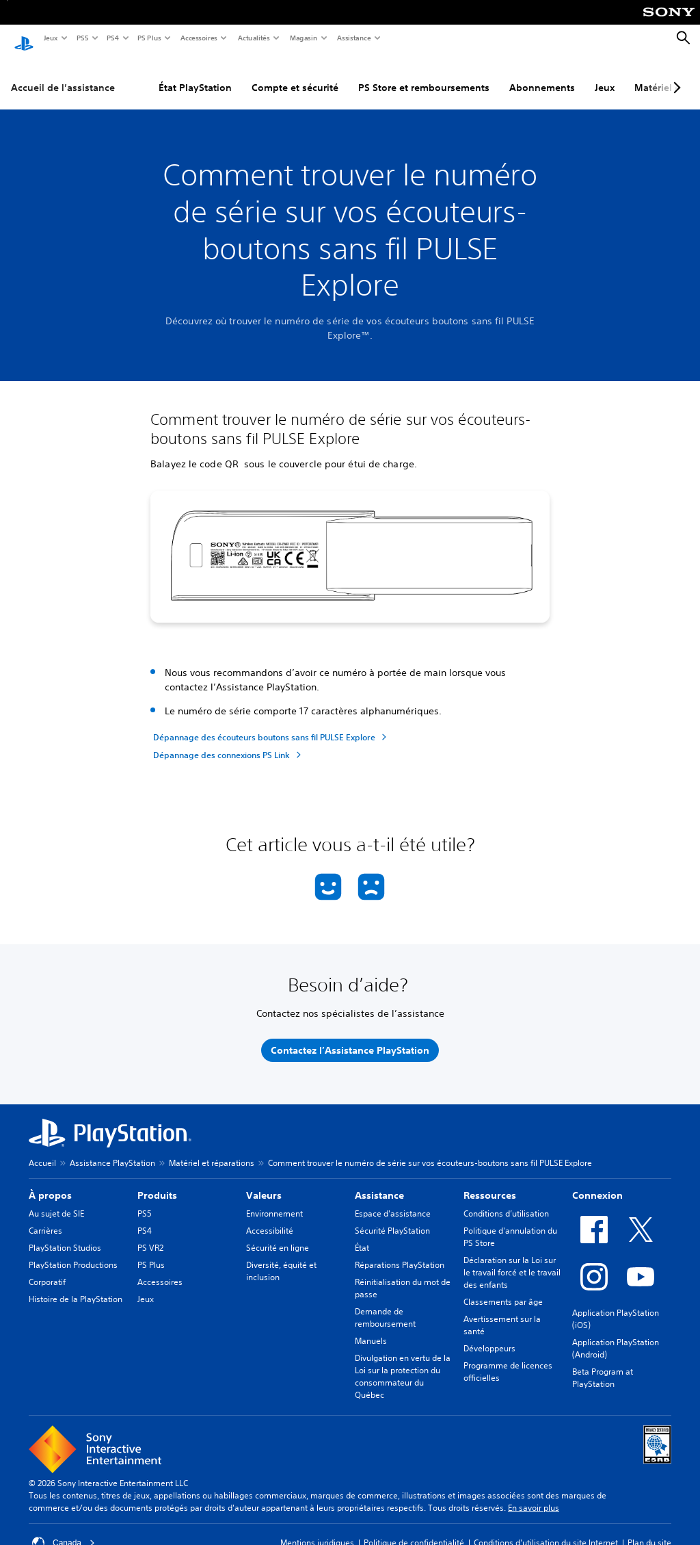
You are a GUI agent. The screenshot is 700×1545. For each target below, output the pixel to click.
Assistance (353, 37)
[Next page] (674, 74)
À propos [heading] (50, 1182)
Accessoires (198, 37)
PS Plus (149, 37)
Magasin (303, 37)
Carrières (45, 1217)
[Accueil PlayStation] (24, 38)
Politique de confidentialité (414, 1529)
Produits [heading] (157, 1182)
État (362, 1235)
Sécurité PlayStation (392, 1217)
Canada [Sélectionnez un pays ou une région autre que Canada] (63, 1530)
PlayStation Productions (73, 1252)
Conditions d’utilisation (506, 1200)
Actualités (253, 37)
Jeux (50, 37)
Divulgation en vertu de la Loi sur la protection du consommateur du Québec (402, 1363)
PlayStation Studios (65, 1235)
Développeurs (489, 1335)
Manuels (371, 1328)
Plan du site (649, 1529)
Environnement (274, 1200)
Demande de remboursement (385, 1304)
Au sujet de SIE (56, 1200)
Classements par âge (503, 1289)
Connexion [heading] (597, 1182)
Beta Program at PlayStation (602, 1365)
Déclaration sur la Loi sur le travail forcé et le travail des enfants (512, 1259)
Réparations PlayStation (399, 1252)
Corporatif (47, 1269)
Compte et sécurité (295, 74)
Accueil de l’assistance (63, 74)
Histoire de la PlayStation (75, 1286)
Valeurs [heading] (264, 1182)
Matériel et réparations (211, 1150)
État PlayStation (195, 74)
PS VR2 (150, 1235)
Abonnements (542, 74)
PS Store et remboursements (423, 74)
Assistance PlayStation (112, 1150)
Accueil (42, 1150)
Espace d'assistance (393, 1200)
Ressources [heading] (489, 1182)
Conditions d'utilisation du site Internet (546, 1529)
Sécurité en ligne (277, 1235)
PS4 (112, 37)
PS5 (82, 37)
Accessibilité (269, 1217)
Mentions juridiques (317, 1529)
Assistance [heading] (379, 1182)
